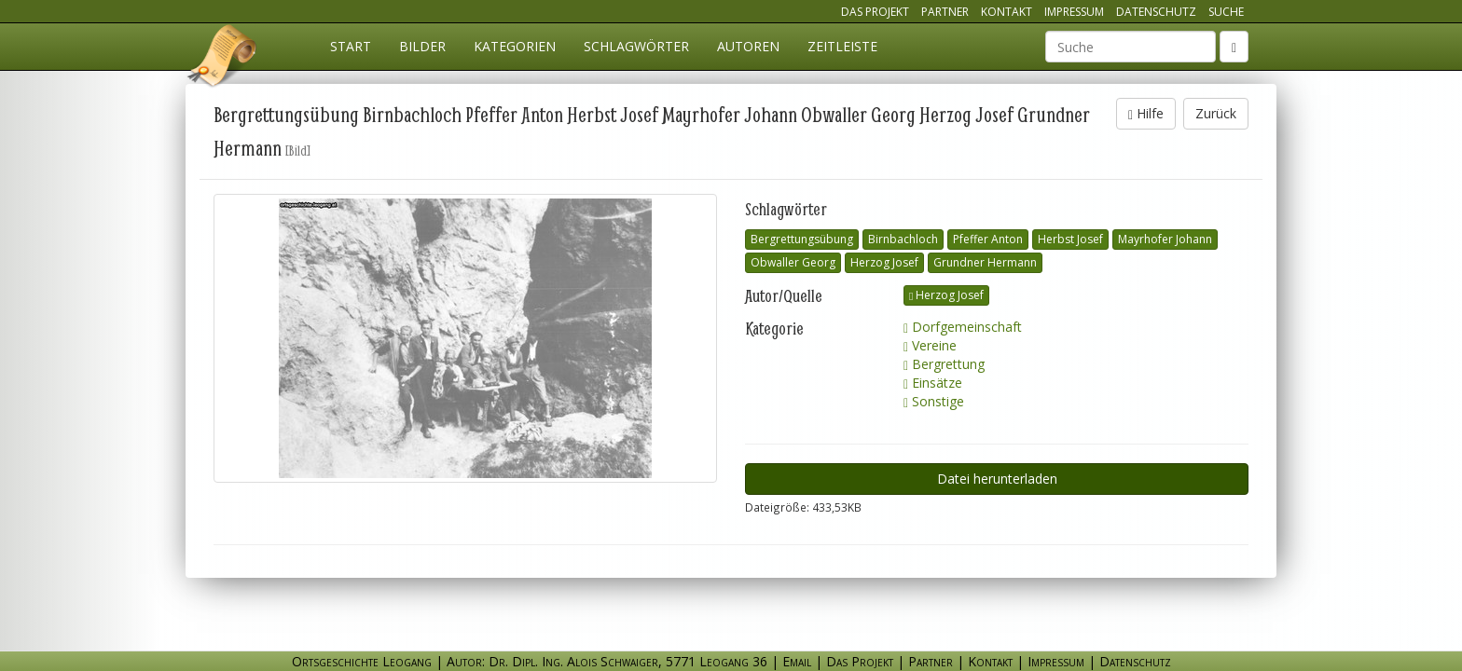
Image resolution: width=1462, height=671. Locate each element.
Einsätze (932, 382)
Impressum (1074, 12)
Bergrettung (944, 364)
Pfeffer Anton (988, 239)
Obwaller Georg (793, 262)
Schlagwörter (636, 46)
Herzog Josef (884, 262)
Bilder (422, 46)
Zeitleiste (842, 46)
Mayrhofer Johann (1165, 239)
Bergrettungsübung (802, 239)
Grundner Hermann (985, 262)
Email (796, 661)
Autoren (748, 46)
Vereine (930, 345)
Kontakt (1006, 12)
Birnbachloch (903, 239)
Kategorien (515, 46)
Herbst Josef (1070, 239)
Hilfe (1146, 113)
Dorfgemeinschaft (962, 327)
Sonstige (933, 401)
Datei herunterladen (997, 478)
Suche (1226, 12)
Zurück (1215, 113)
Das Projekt (875, 12)
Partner (945, 12)
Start (350, 46)
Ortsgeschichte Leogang (223, 59)
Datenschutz (1156, 12)
